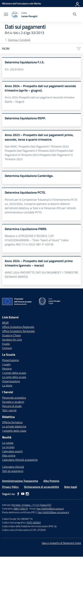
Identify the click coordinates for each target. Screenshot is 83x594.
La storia (7, 385)
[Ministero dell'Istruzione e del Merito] (21, 3)
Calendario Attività (13, 467)
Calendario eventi (12, 451)
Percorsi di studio (12, 406)
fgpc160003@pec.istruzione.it (53, 512)
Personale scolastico (14, 397)
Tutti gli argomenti (12, 471)
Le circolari (8, 447)
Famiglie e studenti (13, 402)
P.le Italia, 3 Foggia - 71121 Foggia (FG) (31, 505)
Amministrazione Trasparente (20, 481)
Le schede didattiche (14, 426)
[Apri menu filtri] (79, 48)
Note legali (70, 487)
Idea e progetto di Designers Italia (61, 543)
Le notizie (7, 443)
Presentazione (10, 360)
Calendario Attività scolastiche (20, 460)
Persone (7, 368)
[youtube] (22, 493)
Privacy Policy (10, 487)
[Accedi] (77, 4)
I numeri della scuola (14, 373)
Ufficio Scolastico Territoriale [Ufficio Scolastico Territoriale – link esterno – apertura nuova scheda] (18, 331)
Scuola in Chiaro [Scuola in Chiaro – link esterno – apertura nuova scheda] (11, 335)
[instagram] (27, 493)
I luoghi (6, 364)
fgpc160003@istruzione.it (50, 508)
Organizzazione (11, 381)
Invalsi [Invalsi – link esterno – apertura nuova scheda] (6, 344)
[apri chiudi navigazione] (6, 14)
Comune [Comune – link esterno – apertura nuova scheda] (7, 348)
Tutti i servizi (9, 410)
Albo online (8, 455)
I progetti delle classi (14, 431)
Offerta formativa (12, 422)
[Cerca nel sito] (74, 14)
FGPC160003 (34, 522)
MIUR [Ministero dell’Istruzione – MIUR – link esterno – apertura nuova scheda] (5, 322)
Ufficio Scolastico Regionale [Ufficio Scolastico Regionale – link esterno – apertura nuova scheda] (18, 327)
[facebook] (18, 493)
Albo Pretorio (51, 481)
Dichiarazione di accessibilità (41, 487)
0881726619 (21, 508)
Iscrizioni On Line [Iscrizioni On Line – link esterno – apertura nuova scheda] (12, 339)
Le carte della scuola (14, 377)
